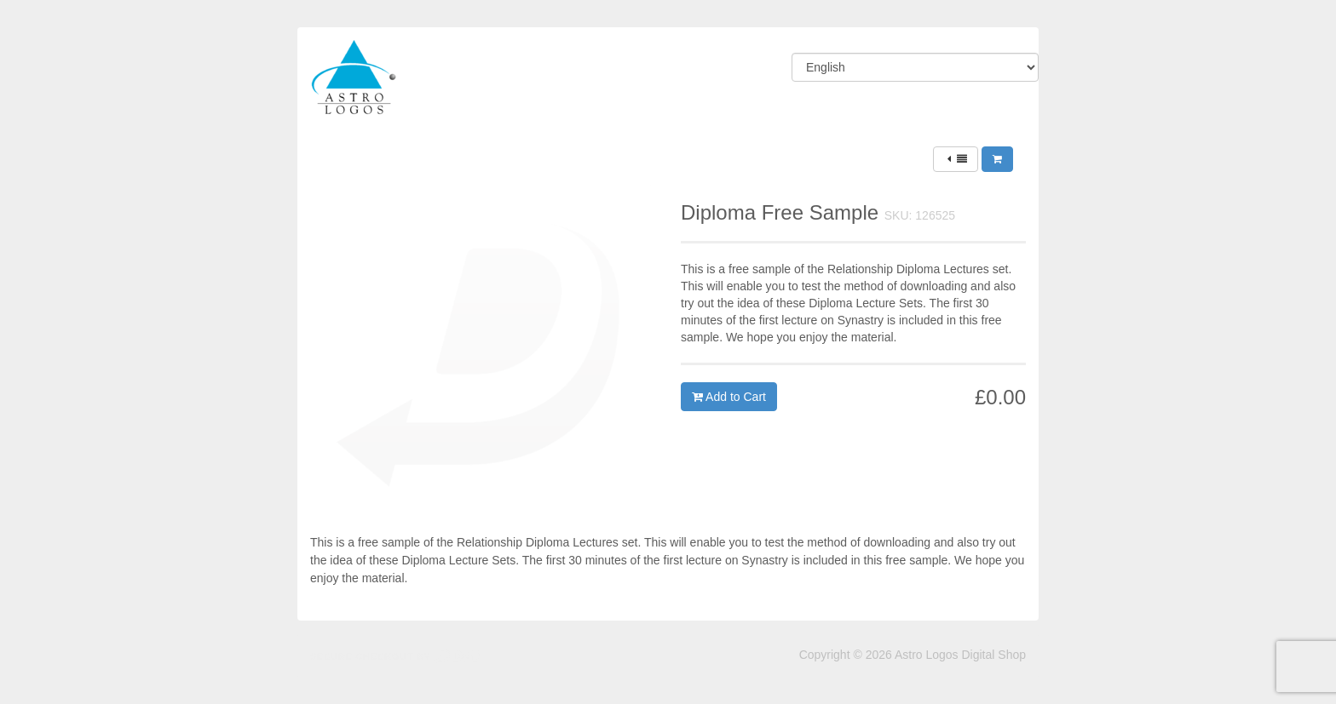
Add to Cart (729, 397)
